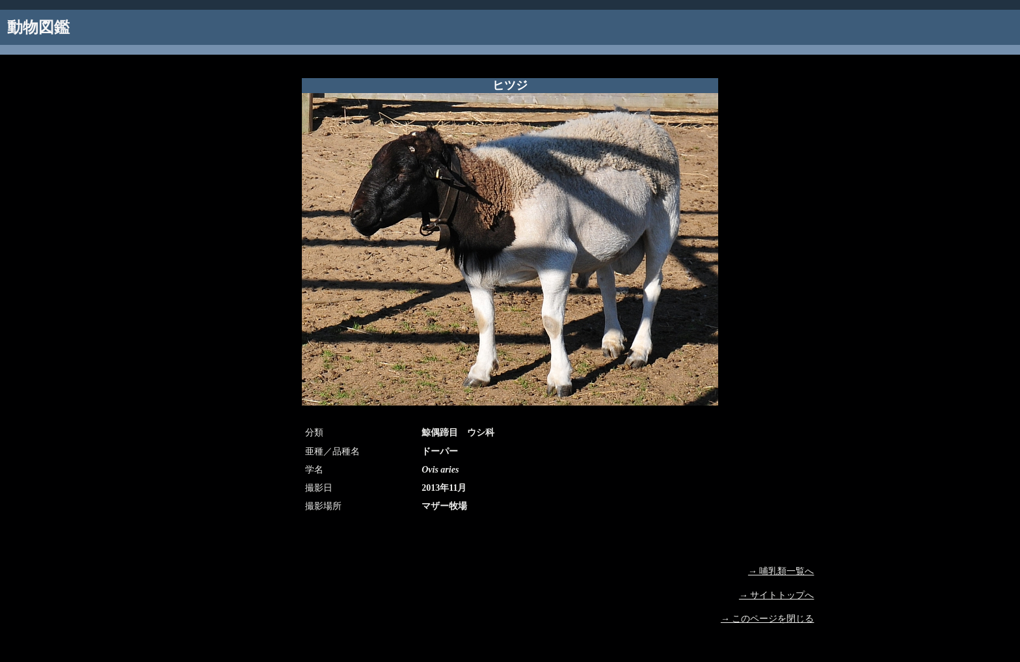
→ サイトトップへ (776, 595)
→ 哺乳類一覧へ (781, 571)
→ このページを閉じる (767, 619)
